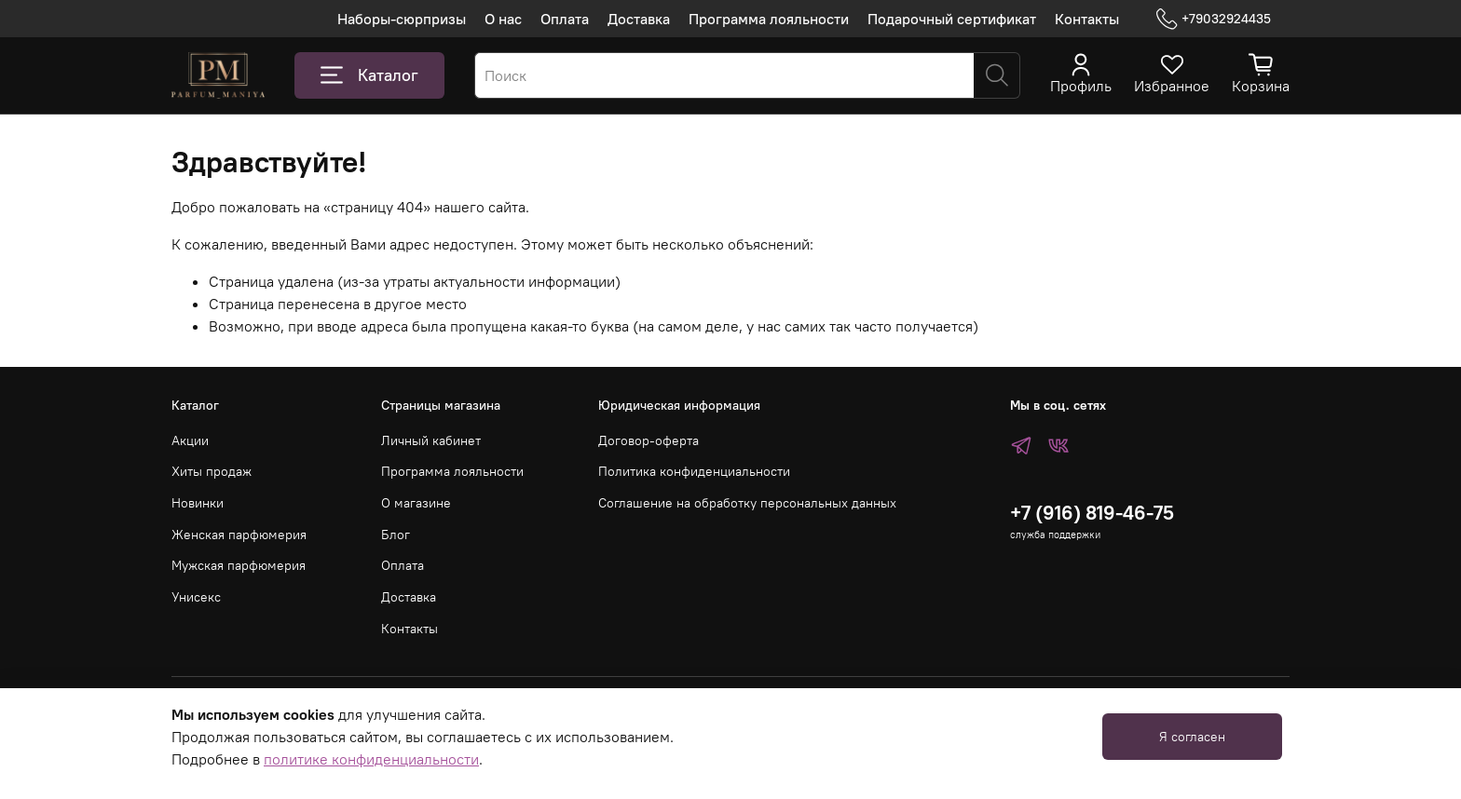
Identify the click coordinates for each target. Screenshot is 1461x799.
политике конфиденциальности (371, 759)
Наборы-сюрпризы (401, 18)
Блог (395, 534)
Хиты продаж (211, 471)
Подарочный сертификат (951, 18)
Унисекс (196, 597)
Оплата (564, 18)
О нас (503, 18)
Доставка (639, 18)
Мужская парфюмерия (238, 565)
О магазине (416, 502)
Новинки (197, 502)
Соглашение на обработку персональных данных (747, 502)
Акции (190, 440)
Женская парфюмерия (239, 534)
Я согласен (1192, 736)
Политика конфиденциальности (694, 471)
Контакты (1087, 18)
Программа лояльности (769, 18)
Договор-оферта (648, 440)
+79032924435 (1213, 19)
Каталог (369, 75)
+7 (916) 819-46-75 (1092, 512)
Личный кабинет (431, 440)
